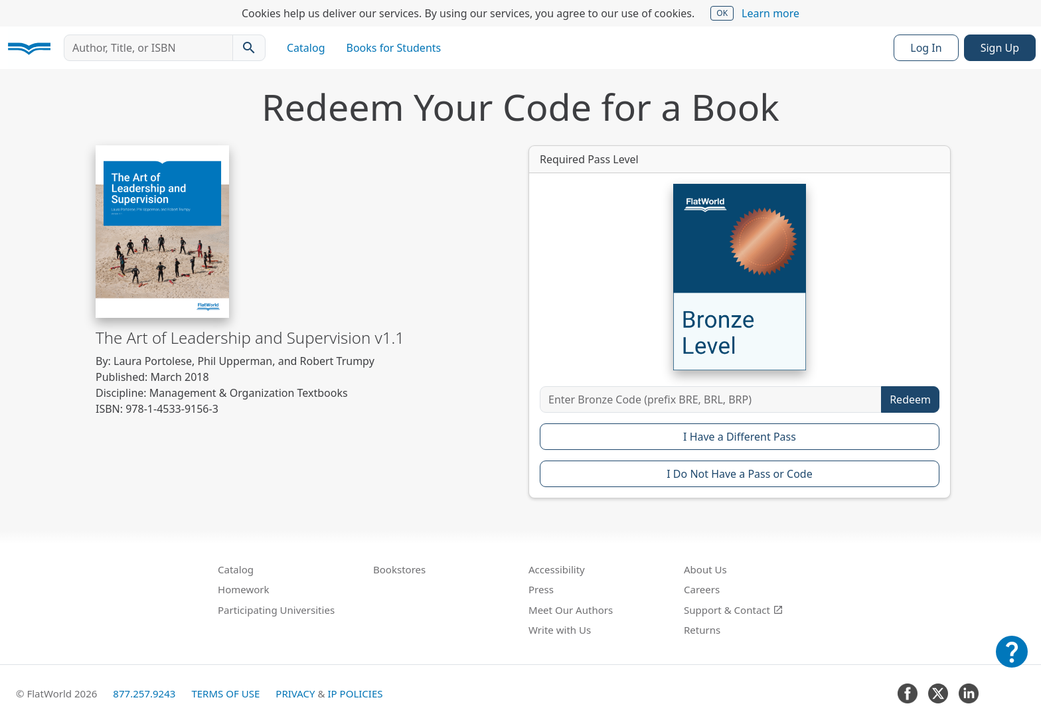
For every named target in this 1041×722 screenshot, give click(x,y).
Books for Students (394, 47)
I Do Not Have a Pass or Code (739, 474)
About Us (705, 569)
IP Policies (354, 693)
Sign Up (1000, 47)
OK (722, 13)
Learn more (770, 13)
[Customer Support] (1012, 661)
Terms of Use (225, 693)
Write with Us (559, 629)
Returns (702, 629)
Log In (925, 47)
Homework (244, 589)
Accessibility (556, 569)
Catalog (306, 47)
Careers (702, 589)
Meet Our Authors (570, 609)
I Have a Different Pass (739, 436)
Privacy (295, 693)
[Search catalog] (249, 48)
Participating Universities (276, 609)
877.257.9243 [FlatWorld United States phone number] (144, 693)
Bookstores (399, 569)
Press (541, 589)
